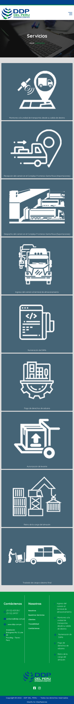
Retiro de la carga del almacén (62, 657)
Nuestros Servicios (36, 615)
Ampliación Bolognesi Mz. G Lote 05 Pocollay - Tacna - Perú (14, 635)
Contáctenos (33, 628)
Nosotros (32, 611)
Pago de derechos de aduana (63, 646)
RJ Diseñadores (40, 702)
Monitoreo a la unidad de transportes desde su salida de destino (64, 623)
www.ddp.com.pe (14, 624)
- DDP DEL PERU (29, 698)
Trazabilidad (33, 624)
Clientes (31, 619)
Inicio (32, 43)
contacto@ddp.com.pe (15, 619)
